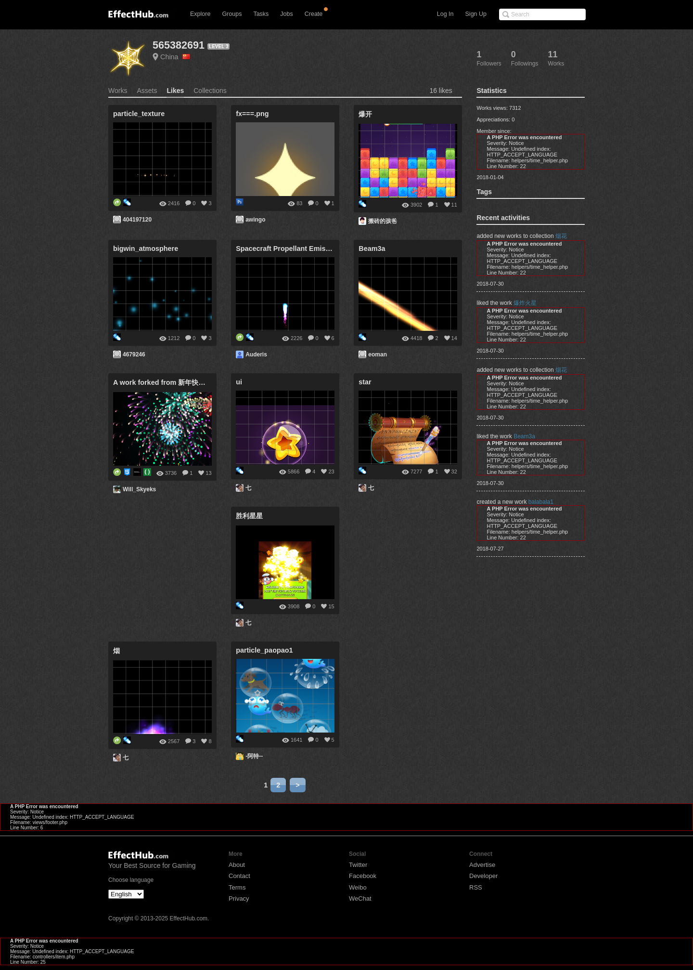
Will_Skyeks (139, 489)
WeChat (360, 898)
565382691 (179, 45)
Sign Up (476, 14)
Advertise (482, 864)
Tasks (261, 14)
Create (314, 14)
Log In (445, 14)
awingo (255, 219)
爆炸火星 (525, 303)
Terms (237, 887)
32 (454, 471)
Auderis (256, 354)
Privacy (239, 898)
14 (454, 338)
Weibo (358, 887)
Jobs (286, 14)
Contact (239, 875)
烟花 (561, 236)
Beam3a (524, 436)
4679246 (134, 354)
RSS (475, 887)
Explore (200, 14)
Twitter (358, 864)
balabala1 (540, 501)
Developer (483, 875)
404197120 (137, 219)
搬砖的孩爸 (382, 221)
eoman (377, 354)
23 (331, 471)
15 (331, 606)
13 (208, 473)
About (237, 864)
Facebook (362, 875)
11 (454, 205)
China (175, 57)
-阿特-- (254, 756)
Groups (232, 14)
